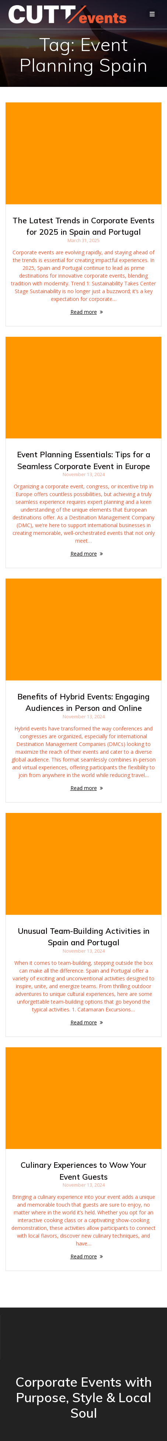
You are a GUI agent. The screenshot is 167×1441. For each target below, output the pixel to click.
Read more (83, 311)
